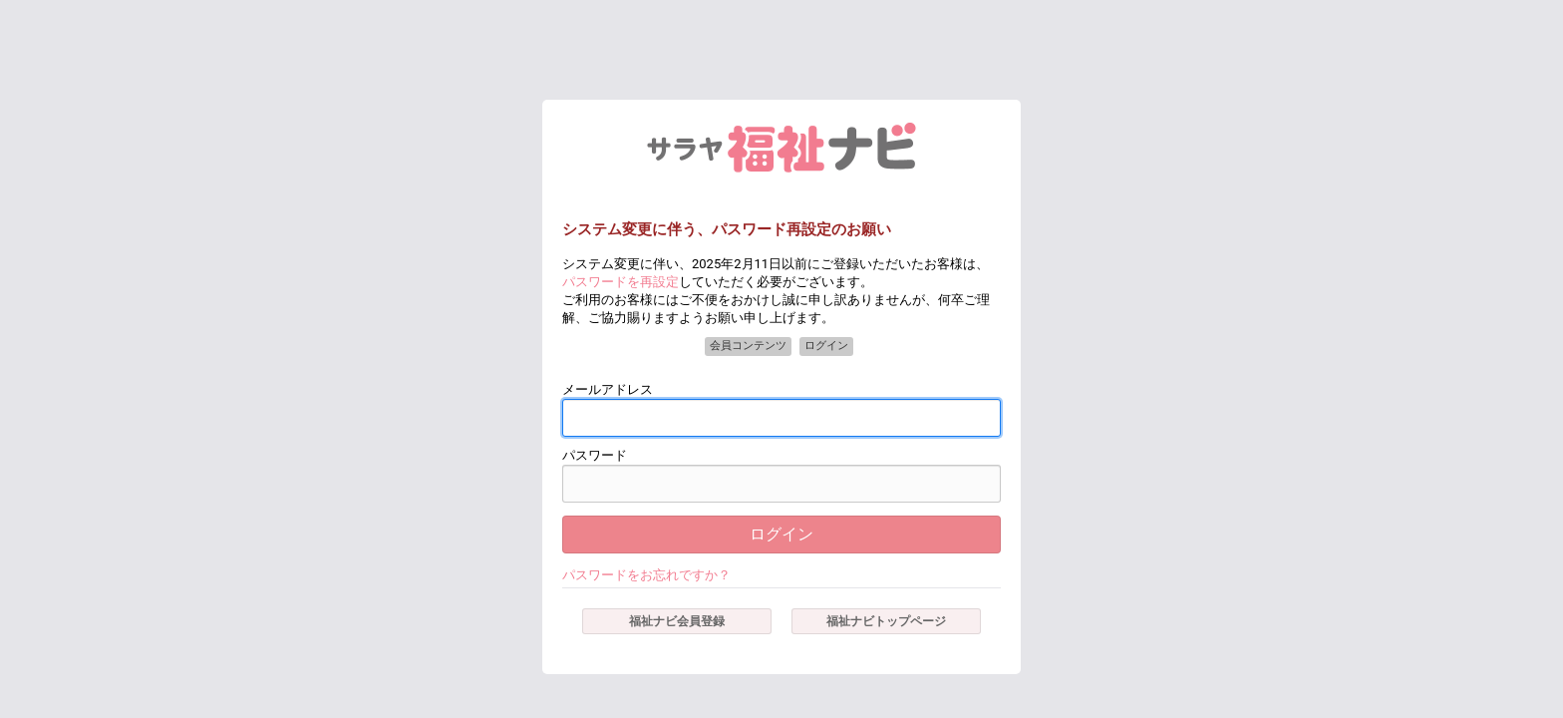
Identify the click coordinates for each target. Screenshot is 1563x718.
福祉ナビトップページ (886, 621)
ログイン (781, 534)
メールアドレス (607, 389)
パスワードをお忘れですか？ (646, 574)
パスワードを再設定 (620, 281)
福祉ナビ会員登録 (677, 621)
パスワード (594, 455)
